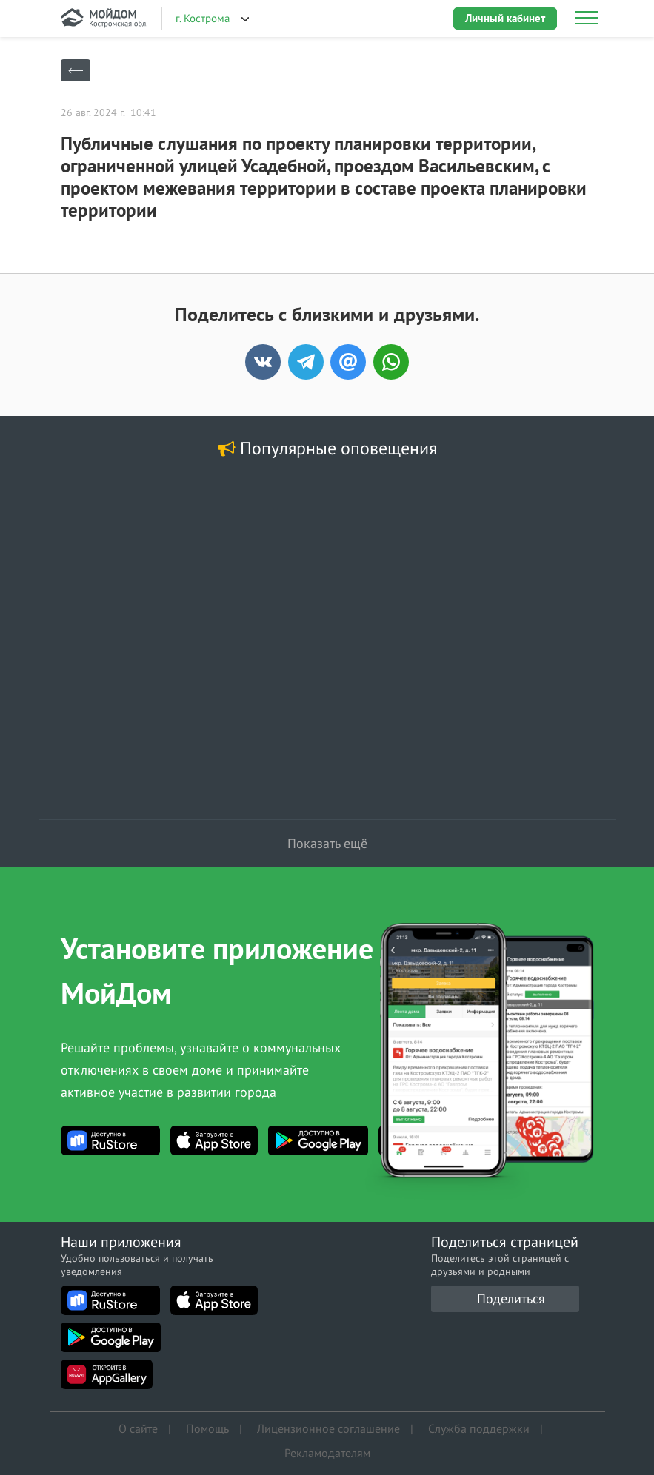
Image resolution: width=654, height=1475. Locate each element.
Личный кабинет (505, 18)
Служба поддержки (479, 1426)
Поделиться (511, 1298)
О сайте (138, 1426)
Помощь (207, 1426)
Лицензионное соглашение (328, 1426)
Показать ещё (327, 843)
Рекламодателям (327, 1449)
